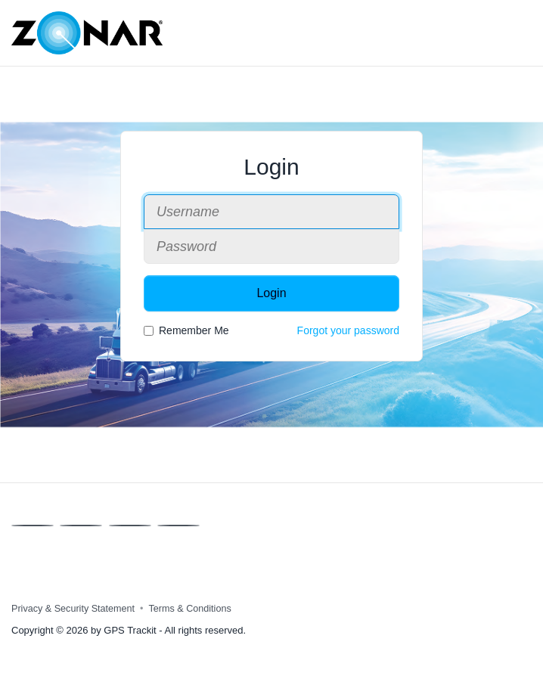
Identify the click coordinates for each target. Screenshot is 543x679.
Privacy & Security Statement (73, 608)
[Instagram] (178, 525)
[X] (81, 525)
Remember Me (186, 330)
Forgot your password (348, 330)
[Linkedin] (130, 525)
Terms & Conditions (190, 608)
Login (271, 293)
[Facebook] (32, 525)
